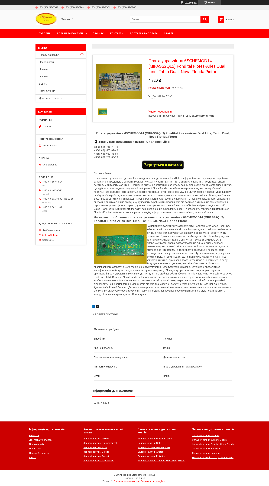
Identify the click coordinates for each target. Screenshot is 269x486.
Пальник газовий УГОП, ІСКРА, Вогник (213, 457)
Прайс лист (35, 448)
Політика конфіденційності (154, 481)
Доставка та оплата (144, 33)
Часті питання (47, 90)
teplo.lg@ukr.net (50, 235)
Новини (43, 69)
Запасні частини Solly (149, 443)
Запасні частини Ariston (150, 451)
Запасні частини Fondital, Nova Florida (213, 444)
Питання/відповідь (39, 453)
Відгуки (43, 83)
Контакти (116, 33)
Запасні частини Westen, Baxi (154, 447)
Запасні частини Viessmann (98, 460)
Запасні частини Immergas (206, 448)
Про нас (98, 33)
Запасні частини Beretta (96, 451)
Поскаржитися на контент (126, 481)
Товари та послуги (70, 33)
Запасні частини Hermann (206, 453)
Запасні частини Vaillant (96, 438)
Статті (168, 33)
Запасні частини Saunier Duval (100, 443)
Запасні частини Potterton (151, 456)
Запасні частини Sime (95, 447)
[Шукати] (204, 19)
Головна (44, 33)
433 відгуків (191, 2)
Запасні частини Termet (96, 456)
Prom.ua (151, 475)
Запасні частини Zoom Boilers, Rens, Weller (161, 460)
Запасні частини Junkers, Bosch (209, 440)
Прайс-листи (46, 62)
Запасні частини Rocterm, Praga (155, 438)
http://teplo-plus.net (51, 230)
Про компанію (36, 444)
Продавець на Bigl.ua (134, 478)
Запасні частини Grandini (205, 435)
